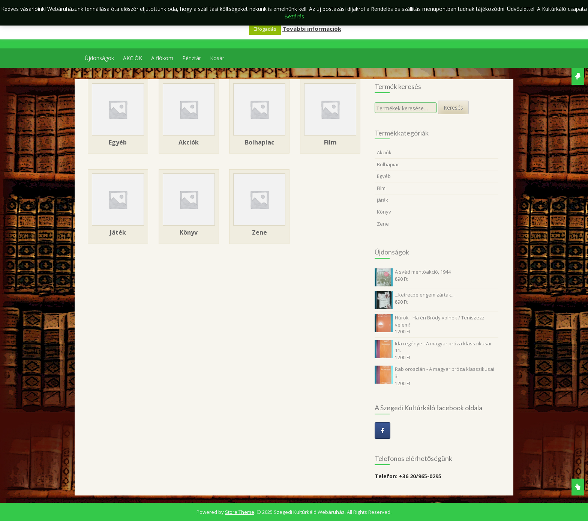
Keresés (453, 107)
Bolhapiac (388, 164)
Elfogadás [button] (265, 29)
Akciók (384, 152)
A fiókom (162, 58)
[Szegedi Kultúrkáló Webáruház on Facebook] (382, 430)
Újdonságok (99, 58)
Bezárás (294, 16)
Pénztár (191, 58)
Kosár (217, 58)
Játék (382, 200)
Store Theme (239, 512)
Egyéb (384, 176)
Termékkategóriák (402, 133)
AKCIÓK (132, 58)
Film (381, 188)
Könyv (384, 211)
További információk (311, 28)
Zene (383, 223)
